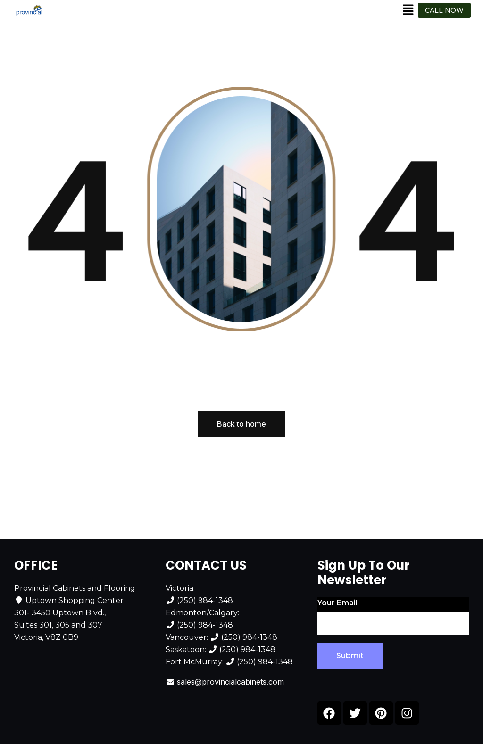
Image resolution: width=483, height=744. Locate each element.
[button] (408, 10)
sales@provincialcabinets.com (230, 681)
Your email (393, 616)
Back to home (241, 424)
